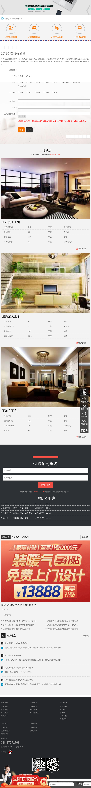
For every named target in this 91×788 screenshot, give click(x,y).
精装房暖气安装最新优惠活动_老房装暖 (62, 629)
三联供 (62, 710)
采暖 (20, 92)
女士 (29, 76)
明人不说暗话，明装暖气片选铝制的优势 (18, 625)
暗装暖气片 (34, 710)
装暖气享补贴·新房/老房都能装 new (18, 605)
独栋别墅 (22, 86)
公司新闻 (25, 537)
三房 (37, 82)
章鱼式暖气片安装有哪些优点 (16, 643)
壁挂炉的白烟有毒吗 (13, 655)
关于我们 (4, 707)
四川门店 (4, 734)
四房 (46, 82)
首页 (7, 19)
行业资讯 (15, 537)
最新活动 (5, 537)
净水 (29, 92)
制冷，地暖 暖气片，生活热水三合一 (19, 672)
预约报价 (33, 731)
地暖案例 (33, 707)
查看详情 (7, 615)
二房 (29, 82)
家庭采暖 (63, 707)
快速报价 (16, 19)
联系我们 (4, 710)
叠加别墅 (76, 82)
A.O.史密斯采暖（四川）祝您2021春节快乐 (19, 621)
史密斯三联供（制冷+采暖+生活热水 (19, 668)
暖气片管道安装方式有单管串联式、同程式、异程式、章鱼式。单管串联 (33, 648)
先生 (20, 76)
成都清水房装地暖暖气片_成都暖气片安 (62, 625)
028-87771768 (39, 491)
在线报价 (33, 728)
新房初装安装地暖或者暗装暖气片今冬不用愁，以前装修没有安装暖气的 (33, 684)
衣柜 (54, 92)
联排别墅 (64, 82)
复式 (54, 82)
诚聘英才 (4, 716)
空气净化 (63, 716)
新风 (37, 92)
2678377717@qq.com (15, 747)
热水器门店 (5, 731)
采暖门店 (4, 728)
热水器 (62, 713)
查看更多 (85, 537)
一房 (20, 82)
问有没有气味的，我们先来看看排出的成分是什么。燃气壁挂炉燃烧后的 (33, 660)
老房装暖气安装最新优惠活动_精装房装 (62, 621)
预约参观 (81, 249)
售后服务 (4, 713)
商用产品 (63, 719)
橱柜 (46, 92)
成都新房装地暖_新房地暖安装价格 (16, 629)
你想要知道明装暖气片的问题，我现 (19, 680)
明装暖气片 (34, 713)
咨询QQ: (7, 751)
